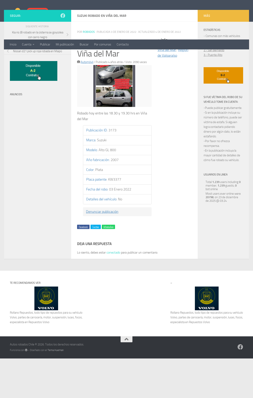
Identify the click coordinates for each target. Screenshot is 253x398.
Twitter (95, 266)
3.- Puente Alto (213, 94)
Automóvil (87, 101)
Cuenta (26, 44)
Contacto (123, 44)
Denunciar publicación (102, 251)
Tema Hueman (56, 389)
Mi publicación (65, 44)
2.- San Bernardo (214, 89)
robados (89, 71)
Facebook (83, 266)
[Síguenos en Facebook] (62, 55)
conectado (113, 292)
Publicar (45, 44)
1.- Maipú (209, 85)
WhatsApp (108, 266)
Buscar (84, 44)
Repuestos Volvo (38, 361)
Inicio (13, 44)
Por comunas (102, 44)
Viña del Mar (167, 89)
